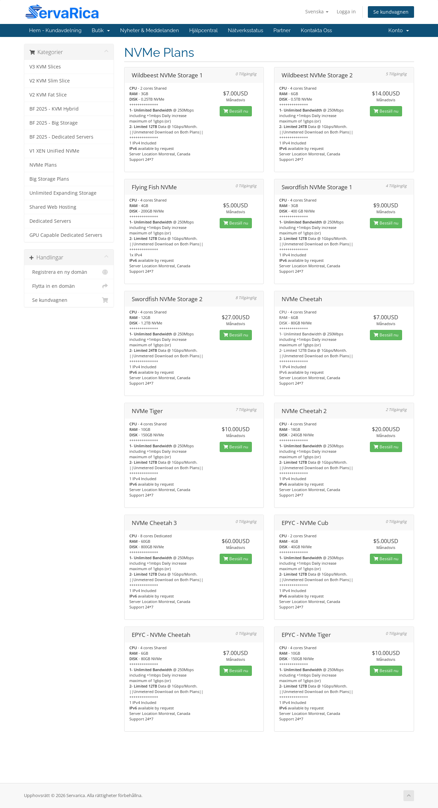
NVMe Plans (43, 165)
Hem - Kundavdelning (55, 30)
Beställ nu (235, 111)
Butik (101, 30)
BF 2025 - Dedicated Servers (61, 137)
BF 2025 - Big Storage (53, 123)
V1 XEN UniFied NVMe (54, 151)
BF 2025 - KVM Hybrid (54, 109)
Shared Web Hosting (52, 207)
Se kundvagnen (391, 12)
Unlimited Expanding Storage (62, 193)
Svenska (316, 11)
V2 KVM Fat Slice (48, 95)
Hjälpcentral (203, 30)
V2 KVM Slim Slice (49, 81)
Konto (398, 30)
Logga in (346, 11)
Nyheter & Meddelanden (149, 30)
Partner (282, 30)
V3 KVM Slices (45, 67)
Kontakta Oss (316, 30)
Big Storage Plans (49, 179)
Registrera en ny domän (68, 272)
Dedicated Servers (50, 221)
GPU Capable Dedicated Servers (65, 235)
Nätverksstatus (245, 30)
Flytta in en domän (68, 286)
